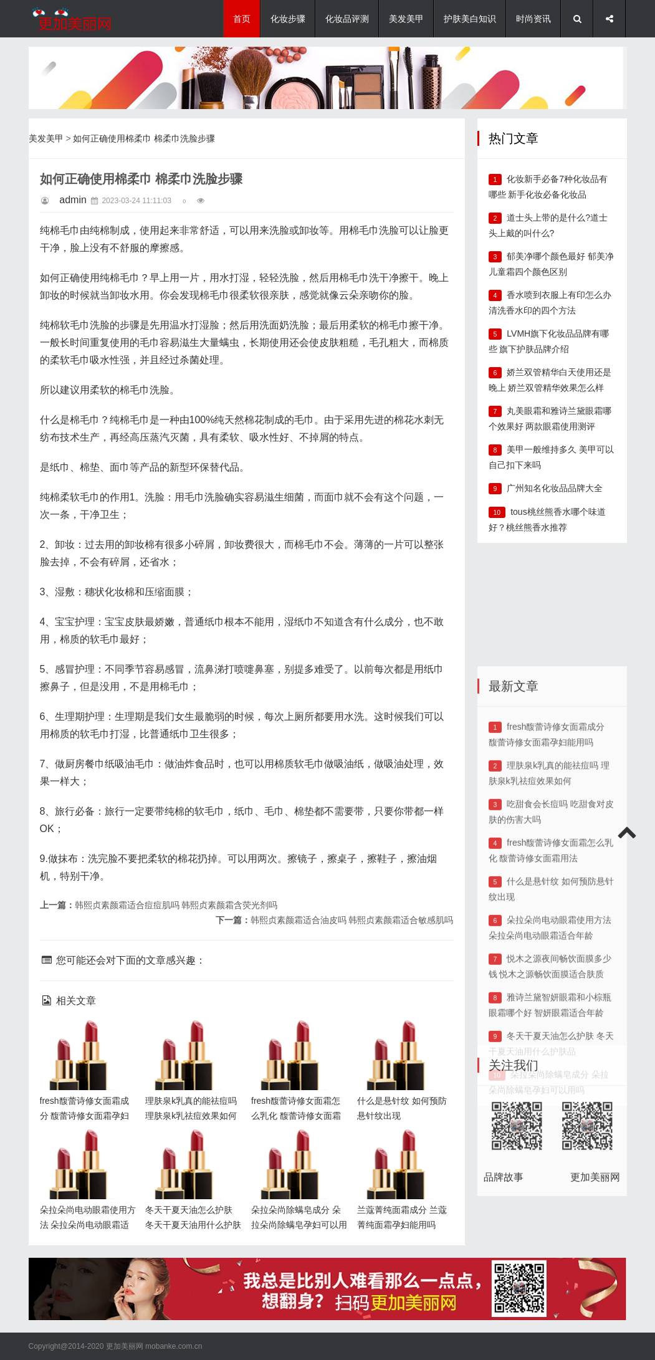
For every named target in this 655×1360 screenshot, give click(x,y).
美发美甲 (406, 19)
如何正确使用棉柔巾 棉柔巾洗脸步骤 (144, 138)
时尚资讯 (533, 19)
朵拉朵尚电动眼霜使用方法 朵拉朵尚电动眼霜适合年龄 (86, 1149)
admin (73, 199)
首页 (242, 19)
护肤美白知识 (470, 19)
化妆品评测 (347, 19)
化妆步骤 (287, 19)
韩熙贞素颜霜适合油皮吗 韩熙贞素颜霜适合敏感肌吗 (352, 920)
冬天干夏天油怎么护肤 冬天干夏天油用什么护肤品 (191, 1149)
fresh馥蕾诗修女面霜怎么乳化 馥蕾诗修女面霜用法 (297, 1040)
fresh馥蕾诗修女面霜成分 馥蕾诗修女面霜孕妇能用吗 (86, 1040)
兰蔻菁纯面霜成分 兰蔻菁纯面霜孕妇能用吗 (403, 1149)
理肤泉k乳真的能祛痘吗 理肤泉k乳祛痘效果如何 (192, 1040)
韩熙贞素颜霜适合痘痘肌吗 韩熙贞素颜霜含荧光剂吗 (176, 905)
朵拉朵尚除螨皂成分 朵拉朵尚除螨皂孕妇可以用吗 (296, 1149)
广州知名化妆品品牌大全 (555, 488)
